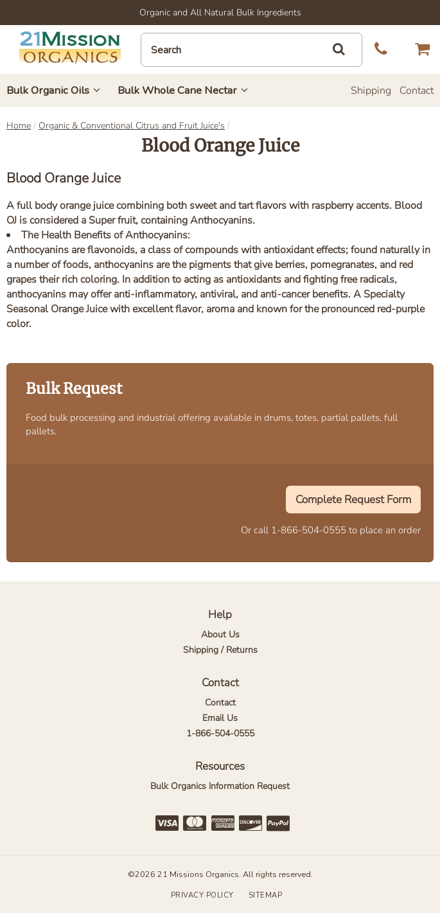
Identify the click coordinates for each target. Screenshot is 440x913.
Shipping (371, 91)
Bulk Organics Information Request (220, 786)
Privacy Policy (202, 895)
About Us (220, 634)
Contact (417, 91)
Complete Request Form (353, 499)
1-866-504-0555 (308, 529)
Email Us (220, 718)
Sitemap (266, 895)
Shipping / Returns (220, 650)
